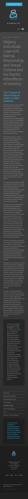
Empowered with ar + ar (9, 489)
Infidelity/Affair (16, 37)
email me (17, 381)
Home (4, 37)
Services (9, 37)
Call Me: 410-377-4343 (14, 4)
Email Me (14, 469)
